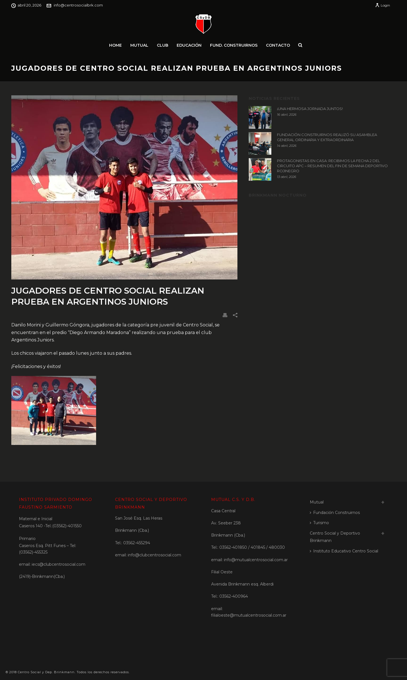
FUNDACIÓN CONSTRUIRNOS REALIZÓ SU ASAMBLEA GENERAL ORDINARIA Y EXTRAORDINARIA (327, 137)
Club (162, 45)
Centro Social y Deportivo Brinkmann (335, 537)
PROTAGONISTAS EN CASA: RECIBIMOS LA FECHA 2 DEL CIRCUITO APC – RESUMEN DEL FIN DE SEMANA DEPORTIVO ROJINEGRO (332, 165)
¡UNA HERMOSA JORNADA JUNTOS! (310, 108)
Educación (189, 45)
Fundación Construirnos (335, 512)
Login (382, 5)
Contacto (278, 45)
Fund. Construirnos (233, 45)
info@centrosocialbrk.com (78, 5)
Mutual (139, 45)
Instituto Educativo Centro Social (344, 551)
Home (115, 45)
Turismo (319, 522)
